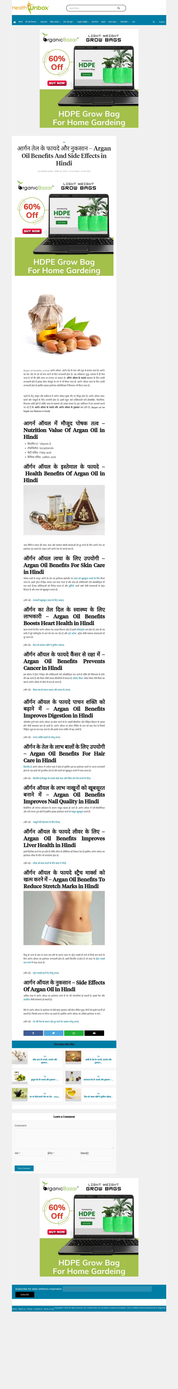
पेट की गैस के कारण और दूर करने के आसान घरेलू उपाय (55, 1021)
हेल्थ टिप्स (95, 22)
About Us (21, 1309)
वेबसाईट (85, 1153)
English (162, 22)
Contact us (38, 1309)
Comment (20, 1125)
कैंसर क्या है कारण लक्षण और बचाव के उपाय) (51, 690)
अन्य (133, 22)
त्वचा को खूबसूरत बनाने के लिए (87, 578)
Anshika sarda (46, 171)
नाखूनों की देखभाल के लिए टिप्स (46, 822)
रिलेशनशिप (124, 22)
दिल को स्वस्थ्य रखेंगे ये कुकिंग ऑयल (48, 645)
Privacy (30, 1309)
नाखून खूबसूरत (77, 811)
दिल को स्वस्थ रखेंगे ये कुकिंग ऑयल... (98, 1097)
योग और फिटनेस (30, 22)
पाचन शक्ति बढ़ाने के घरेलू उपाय (46, 737)
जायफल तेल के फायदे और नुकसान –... (98, 1080)
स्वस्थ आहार (112, 22)
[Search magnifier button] (119, 8)
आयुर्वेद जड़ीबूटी (82, 22)
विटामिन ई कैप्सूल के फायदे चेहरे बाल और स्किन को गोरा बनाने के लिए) (62, 778)
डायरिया (27, 999)
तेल (64, 142)
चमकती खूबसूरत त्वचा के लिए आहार (48, 600)
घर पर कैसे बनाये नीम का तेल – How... (45, 1097)
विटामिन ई (27, 767)
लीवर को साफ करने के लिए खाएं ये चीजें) (49, 863)
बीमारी (21, 22)
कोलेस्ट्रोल (80, 629)
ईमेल (51, 1153)
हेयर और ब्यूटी (68, 22)
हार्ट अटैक (72, 633)
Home (14, 1309)
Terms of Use (49, 1309)
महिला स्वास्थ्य (54, 22)
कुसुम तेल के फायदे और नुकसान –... (45, 1080)
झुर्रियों (71, 586)
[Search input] (91, 8)
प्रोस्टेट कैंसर (78, 678)
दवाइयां (103, 22)
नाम (17, 1153)
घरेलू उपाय (43, 22)
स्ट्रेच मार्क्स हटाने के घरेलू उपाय (45, 973)
